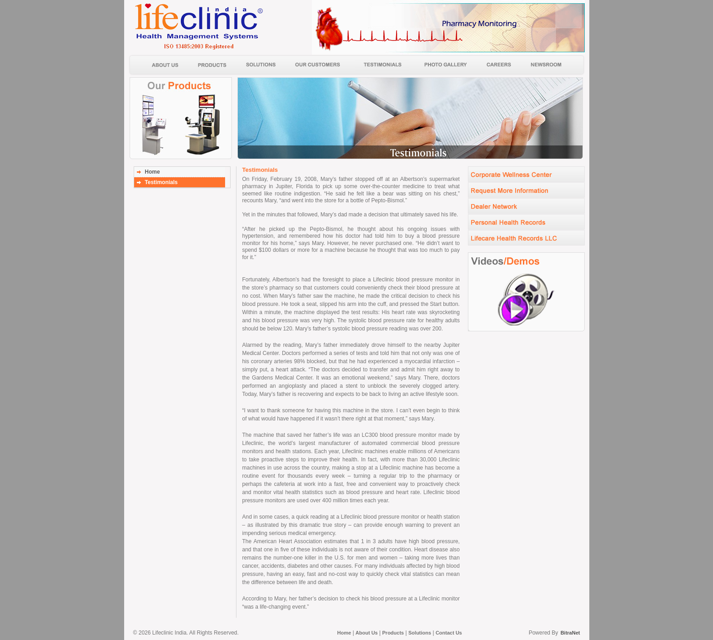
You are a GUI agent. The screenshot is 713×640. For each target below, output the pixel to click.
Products (393, 632)
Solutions (419, 632)
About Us (367, 632)
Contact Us (449, 632)
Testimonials (161, 182)
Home (152, 172)
